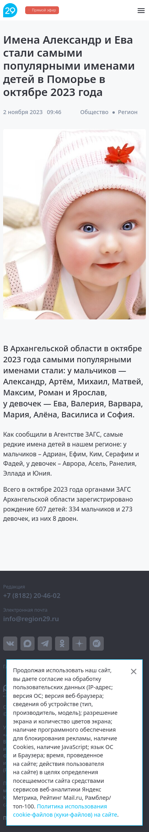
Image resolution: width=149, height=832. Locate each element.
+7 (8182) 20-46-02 (32, 595)
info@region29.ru (31, 618)
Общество (94, 112)
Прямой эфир (44, 10)
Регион (128, 112)
